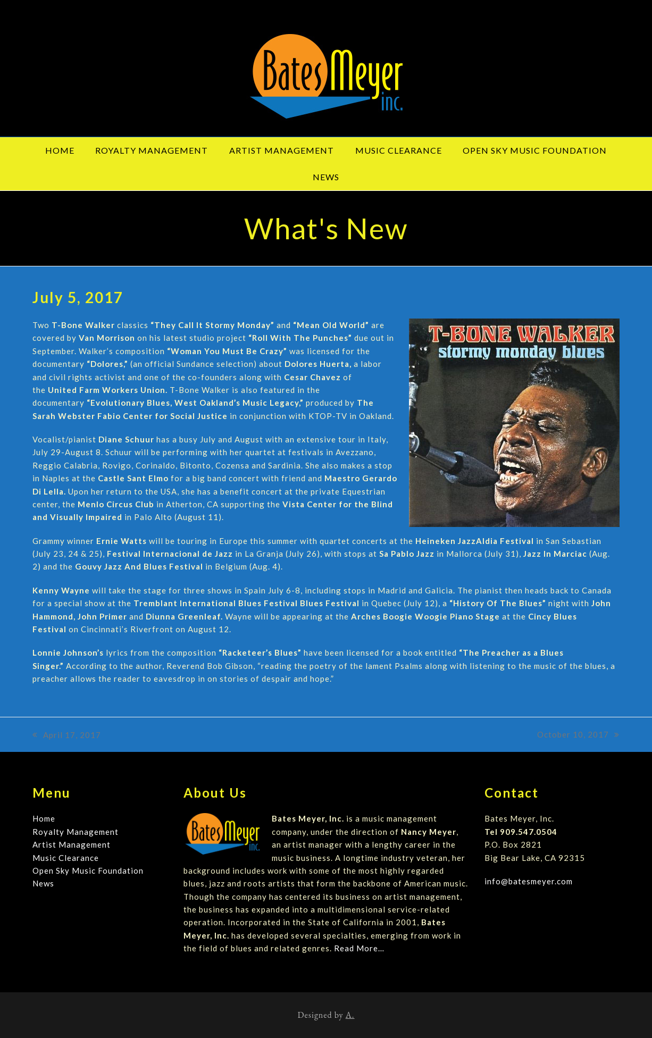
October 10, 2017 (578, 735)
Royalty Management (75, 831)
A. (350, 1014)
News (43, 883)
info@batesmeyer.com (528, 881)
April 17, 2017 (66, 735)
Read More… (359, 948)
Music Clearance (65, 858)
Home (43, 818)
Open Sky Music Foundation (88, 870)
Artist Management (71, 844)
